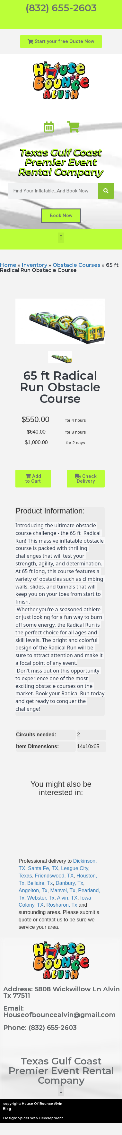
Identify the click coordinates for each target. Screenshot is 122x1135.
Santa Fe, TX (43, 868)
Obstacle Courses (76, 265)
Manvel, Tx (62, 890)
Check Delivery (86, 478)
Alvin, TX (67, 898)
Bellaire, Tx (40, 883)
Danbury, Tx (69, 883)
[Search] (106, 191)
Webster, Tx (41, 898)
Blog (7, 1109)
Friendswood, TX (54, 875)
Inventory (34, 265)
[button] (61, 238)
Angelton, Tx (33, 890)
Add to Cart (33, 478)
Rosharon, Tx (62, 905)
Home (8, 265)
